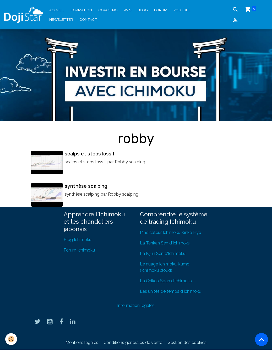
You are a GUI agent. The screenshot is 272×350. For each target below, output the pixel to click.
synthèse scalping (86, 186)
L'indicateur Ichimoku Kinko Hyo (170, 232)
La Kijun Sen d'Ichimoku (163, 253)
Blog (143, 10)
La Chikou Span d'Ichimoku (166, 280)
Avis (127, 10)
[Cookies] (11, 339)
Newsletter (61, 19)
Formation (81, 10)
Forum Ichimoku (79, 250)
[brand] (23, 15)
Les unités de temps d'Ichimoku (170, 291)
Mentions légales (82, 342)
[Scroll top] (261, 339)
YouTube (182, 10)
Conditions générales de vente (133, 342)
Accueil (56, 10)
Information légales (136, 305)
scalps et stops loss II (90, 154)
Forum (160, 10)
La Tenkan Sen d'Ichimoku (165, 243)
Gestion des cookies (186, 342)
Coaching (108, 10)
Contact (88, 19)
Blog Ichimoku (77, 239)
